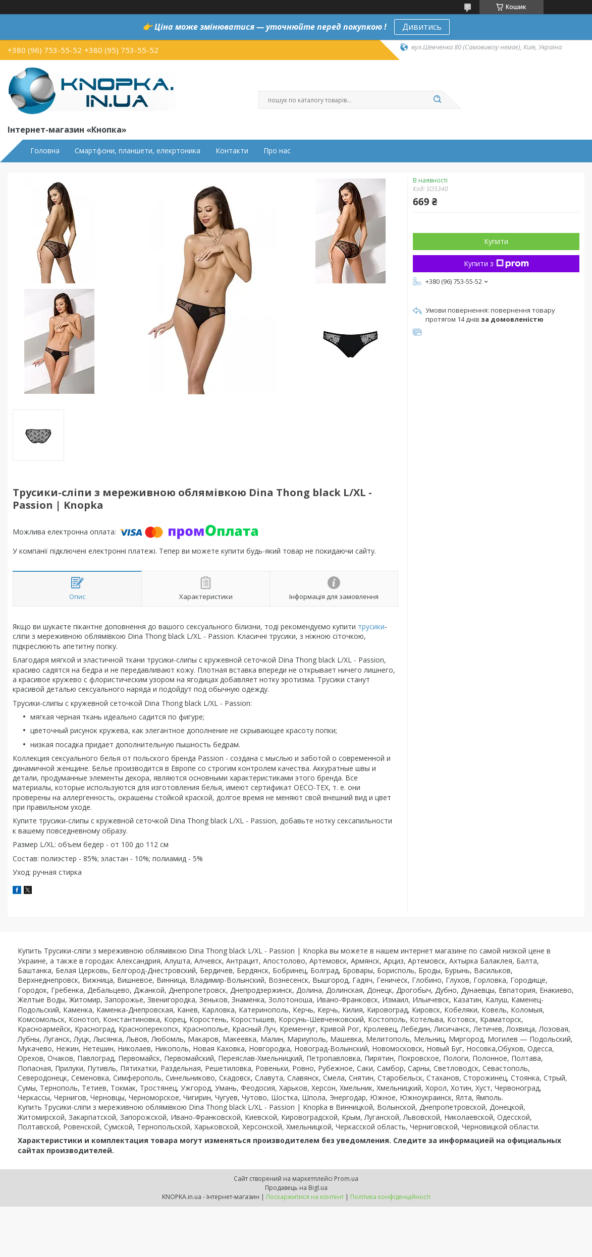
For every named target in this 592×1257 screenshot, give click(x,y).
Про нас (277, 150)
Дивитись (422, 26)
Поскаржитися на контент (305, 1196)
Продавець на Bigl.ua (296, 1187)
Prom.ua (346, 1178)
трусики (371, 626)
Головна (45, 150)
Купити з (496, 263)
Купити (496, 241)
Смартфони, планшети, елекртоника (137, 150)
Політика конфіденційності (390, 1196)
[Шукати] (437, 100)
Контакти (232, 150)
